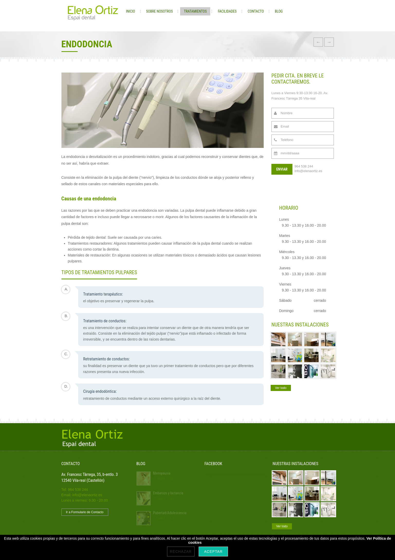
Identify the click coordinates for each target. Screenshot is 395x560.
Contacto (256, 11)
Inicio (130, 11)
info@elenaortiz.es (308, 171)
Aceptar (213, 551)
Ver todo (281, 388)
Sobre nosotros (159, 11)
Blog (279, 11)
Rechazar (181, 551)
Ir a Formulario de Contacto (85, 512)
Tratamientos (195, 11)
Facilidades (227, 11)
